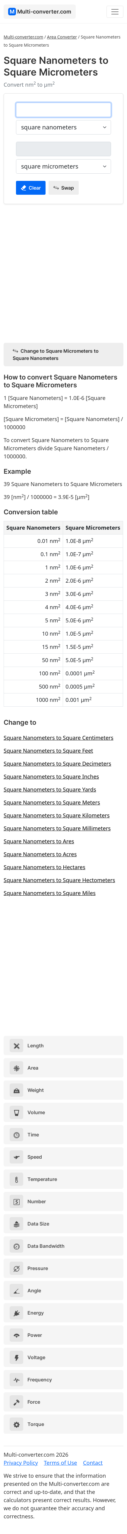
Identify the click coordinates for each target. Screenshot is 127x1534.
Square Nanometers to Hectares (44, 867)
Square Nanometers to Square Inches (51, 776)
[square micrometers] (63, 149)
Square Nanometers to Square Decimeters (57, 763)
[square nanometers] (63, 110)
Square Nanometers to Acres (40, 854)
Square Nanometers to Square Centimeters (58, 737)
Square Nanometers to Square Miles (50, 893)
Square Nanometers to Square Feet (48, 750)
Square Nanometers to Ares (39, 841)
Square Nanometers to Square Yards (50, 789)
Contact (93, 1462)
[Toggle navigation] (114, 12)
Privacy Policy (21, 1462)
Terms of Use (60, 1462)
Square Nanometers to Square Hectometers (59, 880)
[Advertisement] (63, 272)
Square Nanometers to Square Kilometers (57, 815)
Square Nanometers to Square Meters (52, 802)
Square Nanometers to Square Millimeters (57, 828)
